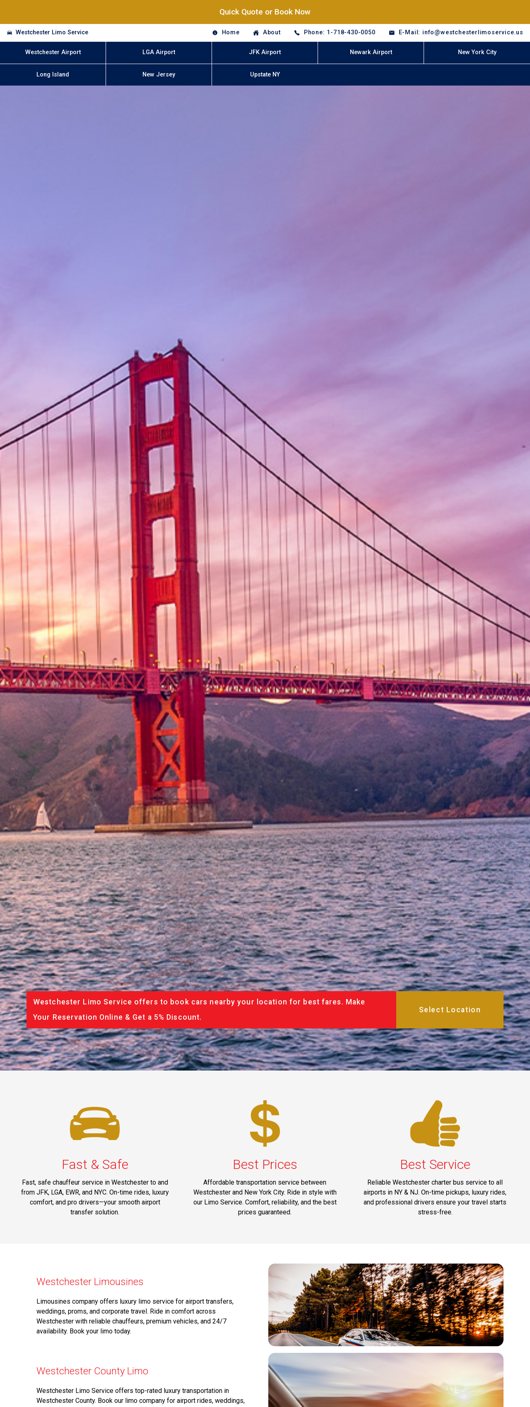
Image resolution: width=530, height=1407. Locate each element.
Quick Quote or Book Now (265, 12)
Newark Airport (371, 52)
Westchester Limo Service (52, 32)
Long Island (52, 74)
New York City (477, 52)
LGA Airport (158, 52)
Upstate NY (265, 74)
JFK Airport (265, 52)
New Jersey (158, 74)
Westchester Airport (53, 52)
